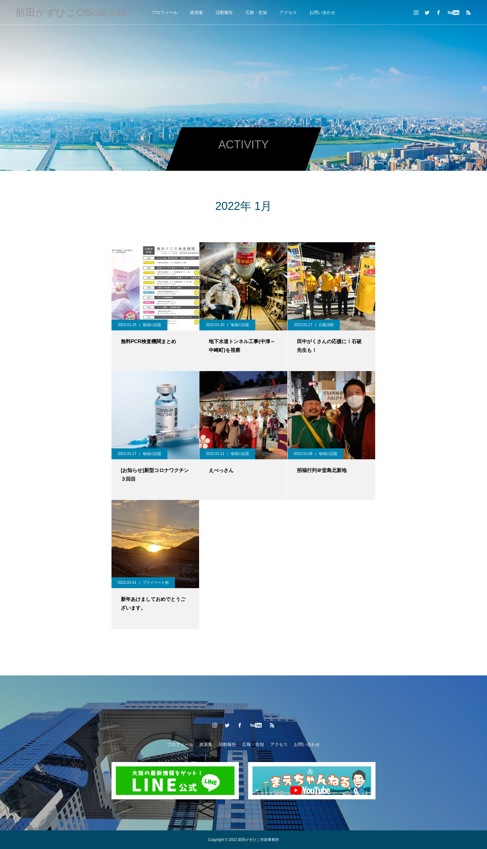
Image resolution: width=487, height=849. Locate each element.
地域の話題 (152, 325)
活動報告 (224, 12)
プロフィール (165, 12)
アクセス (288, 12)
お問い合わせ (322, 12)
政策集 (196, 12)
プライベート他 (156, 582)
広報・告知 (256, 12)
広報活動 (326, 325)
